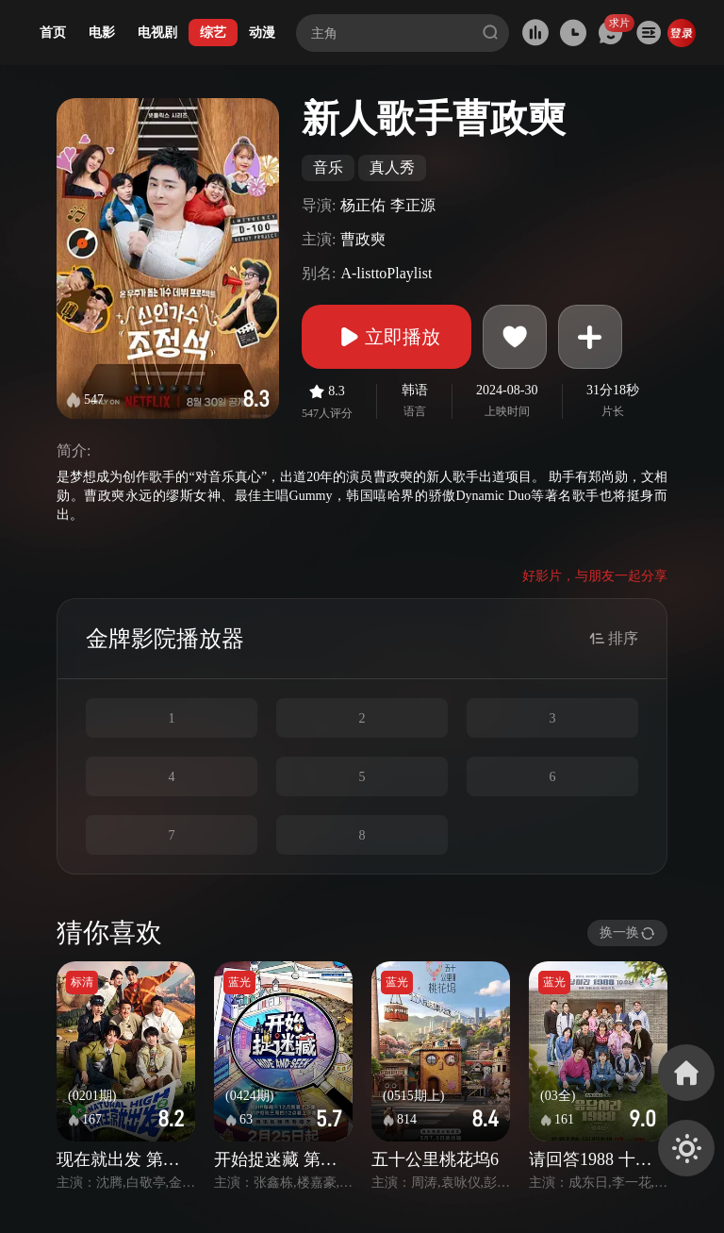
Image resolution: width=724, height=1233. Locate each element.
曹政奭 (363, 239)
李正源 (413, 205)
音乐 (328, 167)
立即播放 (386, 337)
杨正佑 (363, 205)
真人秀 (392, 167)
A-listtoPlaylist (386, 273)
